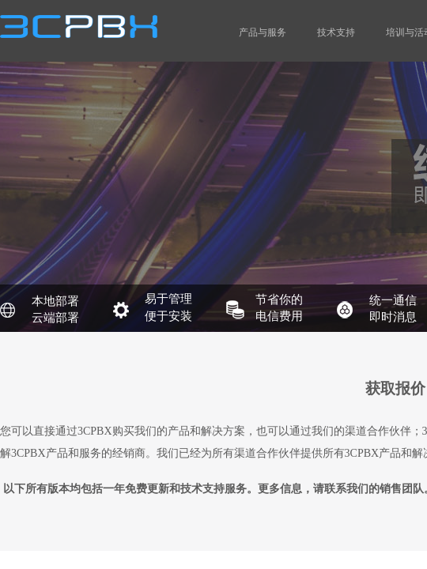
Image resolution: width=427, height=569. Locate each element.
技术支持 (336, 32)
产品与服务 (262, 32)
